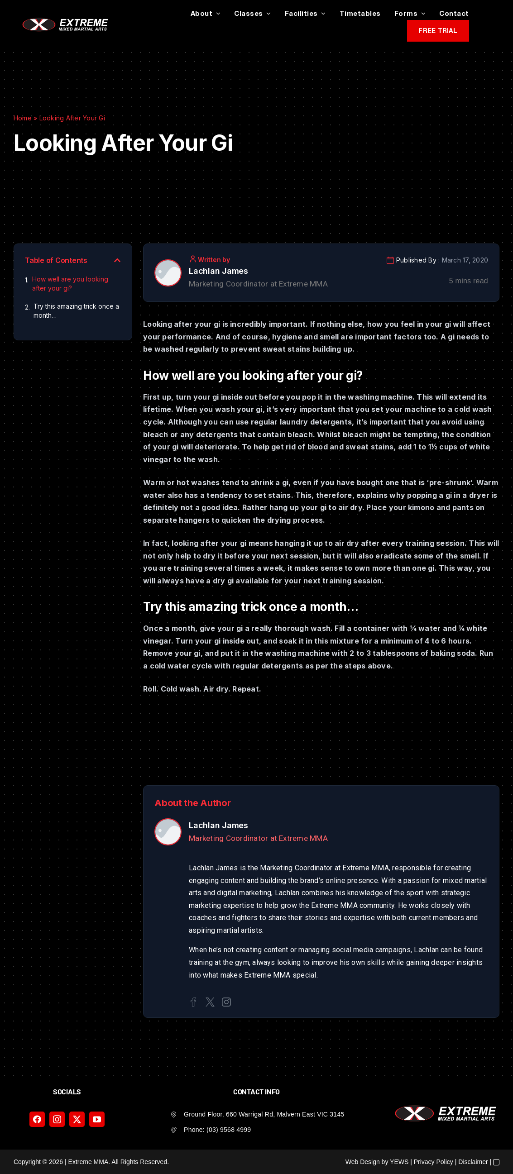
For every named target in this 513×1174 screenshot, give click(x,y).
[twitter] (77, 1119)
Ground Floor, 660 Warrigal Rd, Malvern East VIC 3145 (264, 1114)
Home (23, 118)
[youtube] (97, 1119)
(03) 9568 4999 (228, 1129)
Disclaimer (473, 1161)
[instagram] (57, 1119)
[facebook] (37, 1119)
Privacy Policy (433, 1161)
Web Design (362, 1161)
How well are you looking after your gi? (70, 283)
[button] (117, 260)
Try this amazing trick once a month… (76, 310)
